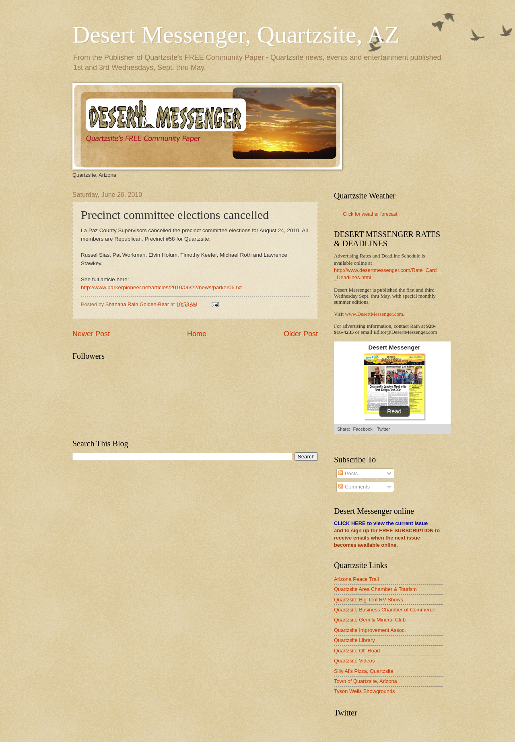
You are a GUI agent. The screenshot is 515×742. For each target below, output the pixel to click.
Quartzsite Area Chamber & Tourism (375, 589)
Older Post (301, 334)
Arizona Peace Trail (356, 579)
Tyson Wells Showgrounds (364, 691)
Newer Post (91, 334)
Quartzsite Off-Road (357, 651)
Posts (348, 473)
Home (196, 334)
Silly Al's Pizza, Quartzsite (363, 671)
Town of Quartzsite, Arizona (365, 681)
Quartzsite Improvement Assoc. (370, 630)
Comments (354, 487)
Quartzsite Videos (354, 661)
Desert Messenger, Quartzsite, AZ (235, 34)
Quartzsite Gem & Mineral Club (370, 620)
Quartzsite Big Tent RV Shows (368, 600)
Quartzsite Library (354, 640)
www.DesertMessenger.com (374, 314)
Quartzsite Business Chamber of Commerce (384, 610)
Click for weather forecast (370, 214)
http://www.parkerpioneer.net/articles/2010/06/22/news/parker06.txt (161, 287)
